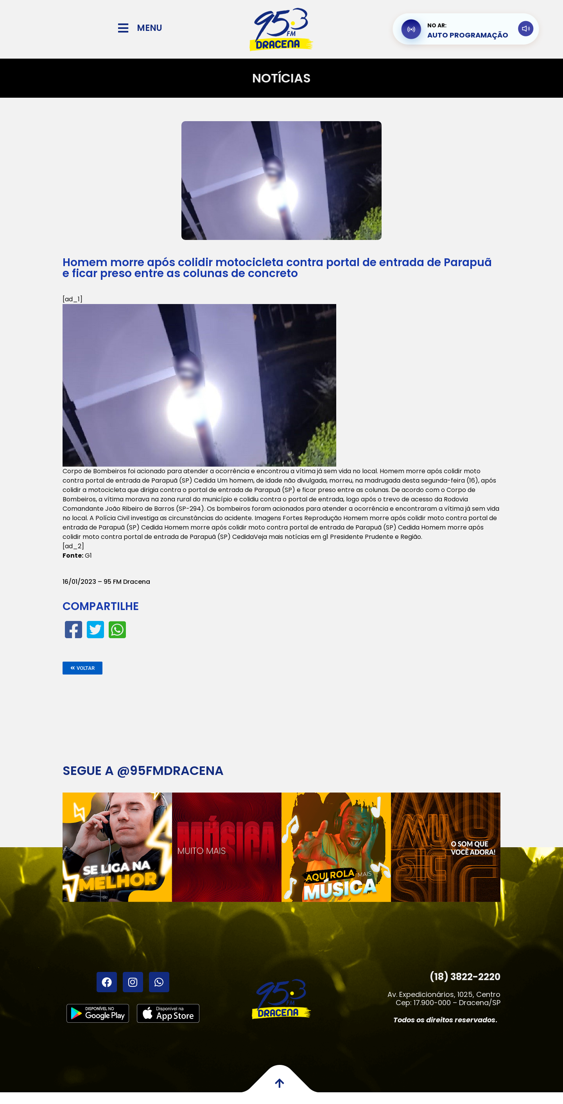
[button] (82, 668)
